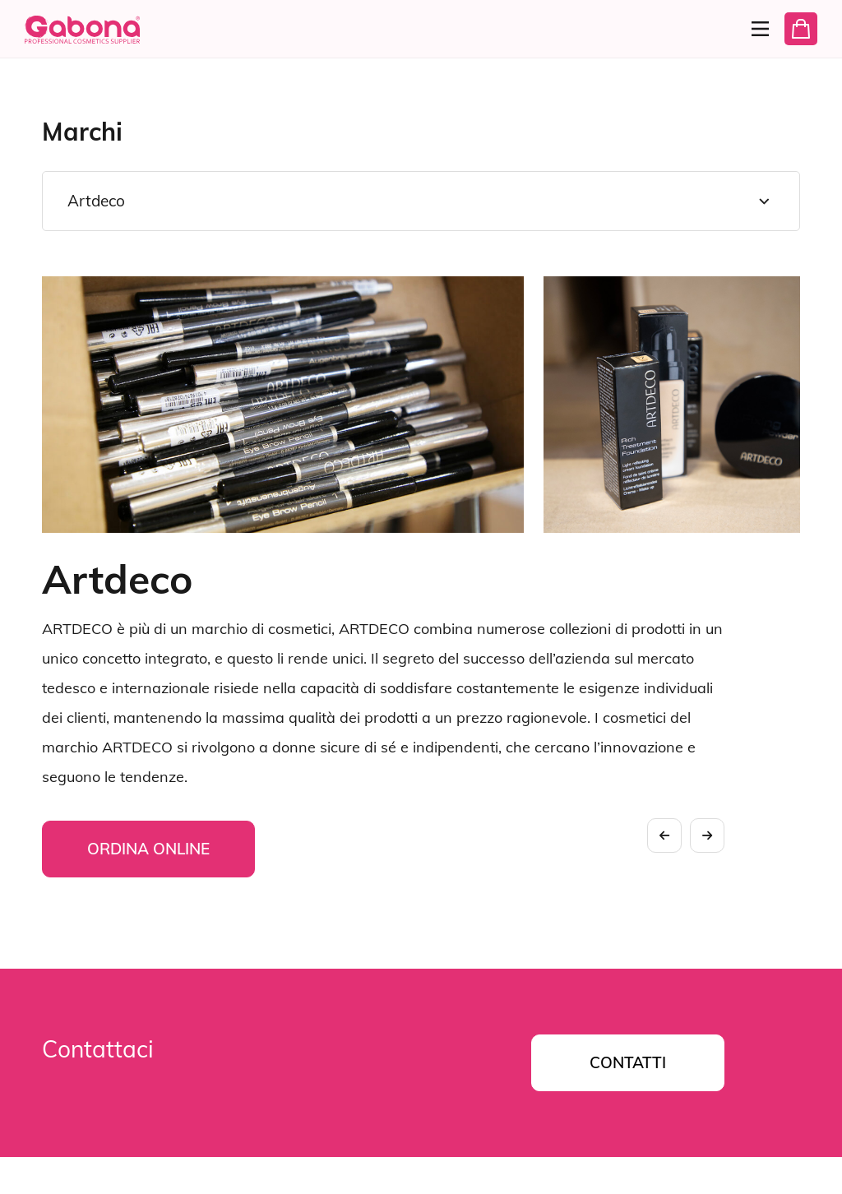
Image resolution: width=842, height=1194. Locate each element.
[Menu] (753, 29)
